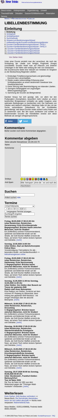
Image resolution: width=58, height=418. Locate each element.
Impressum (47, 416)
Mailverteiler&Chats (22, 403)
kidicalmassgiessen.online (15, 254)
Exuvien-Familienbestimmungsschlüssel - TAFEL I (26, 44)
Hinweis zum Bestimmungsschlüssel (20, 40)
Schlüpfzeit (10, 34)
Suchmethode (12, 38)
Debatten (19, 13)
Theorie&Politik (7, 13)
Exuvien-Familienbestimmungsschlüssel (24, 51)
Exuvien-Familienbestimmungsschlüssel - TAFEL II (26, 47)
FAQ (53, 416)
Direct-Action (6, 10)
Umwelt (44, 10)
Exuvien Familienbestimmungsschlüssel (23, 49)
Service (4, 16)
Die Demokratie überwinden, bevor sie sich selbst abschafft (21, 399)
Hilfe (19, 198)
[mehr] (19, 240)
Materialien (50, 13)
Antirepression (19, 10)
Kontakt (40, 416)
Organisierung (32, 10)
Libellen (31, 18)
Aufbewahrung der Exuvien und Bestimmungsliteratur (27, 42)
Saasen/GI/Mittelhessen (34, 13)
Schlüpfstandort (12, 36)
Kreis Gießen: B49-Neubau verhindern (20, 396)
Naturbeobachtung (19, 18)
